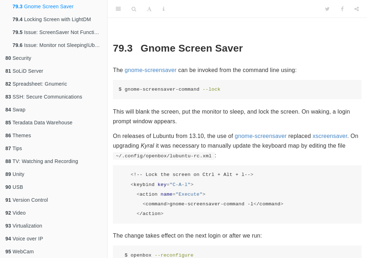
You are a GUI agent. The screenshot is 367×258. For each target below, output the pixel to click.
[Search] (134, 9)
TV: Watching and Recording (41, 161)
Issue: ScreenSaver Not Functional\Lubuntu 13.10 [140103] (60, 32)
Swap (15, 110)
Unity (14, 174)
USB (14, 187)
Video (15, 213)
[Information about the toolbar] (163, 9)
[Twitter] (327, 9)
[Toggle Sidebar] (118, 9)
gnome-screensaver (151, 70)
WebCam (19, 251)
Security (18, 58)
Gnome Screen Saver (43, 6)
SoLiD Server (24, 71)
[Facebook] (342, 9)
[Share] (356, 9)
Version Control (26, 200)
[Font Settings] (149, 9)
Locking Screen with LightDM (52, 19)
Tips (13, 148)
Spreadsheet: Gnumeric (36, 84)
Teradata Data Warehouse (38, 122)
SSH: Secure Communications (43, 97)
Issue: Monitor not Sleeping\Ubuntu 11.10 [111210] (60, 45)
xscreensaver (330, 136)
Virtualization (23, 226)
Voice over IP (24, 239)
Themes (18, 135)
